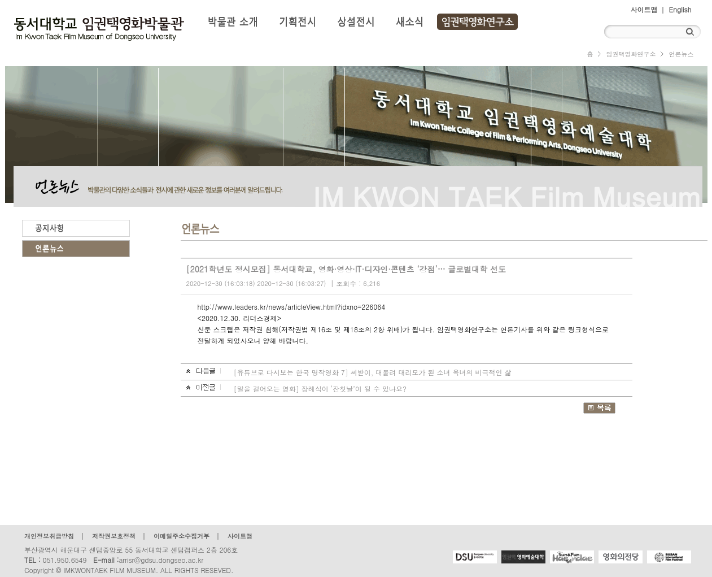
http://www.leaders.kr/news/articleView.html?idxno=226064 (292, 306)
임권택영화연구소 (631, 54)
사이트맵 (644, 9)
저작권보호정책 (114, 536)
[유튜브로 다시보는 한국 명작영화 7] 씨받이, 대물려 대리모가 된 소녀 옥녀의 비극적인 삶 (373, 372)
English (680, 9)
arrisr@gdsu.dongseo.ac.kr (161, 560)
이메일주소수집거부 (181, 536)
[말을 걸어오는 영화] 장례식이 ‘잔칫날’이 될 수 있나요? (320, 388)
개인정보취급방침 (49, 536)
